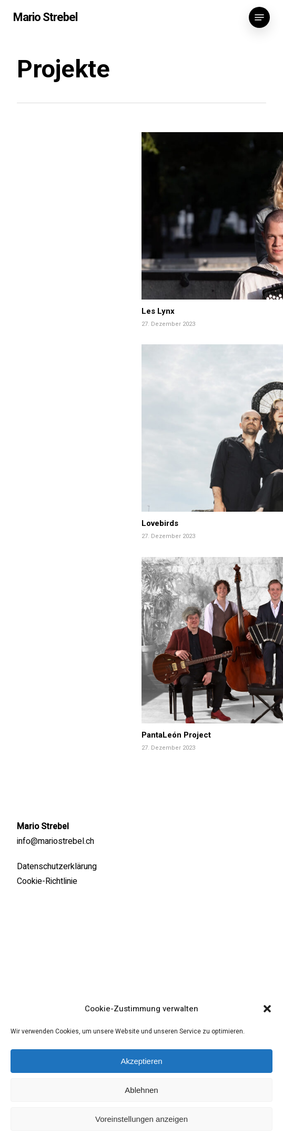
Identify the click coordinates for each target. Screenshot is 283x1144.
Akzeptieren (141, 1061)
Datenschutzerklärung (57, 866)
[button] (267, 1008)
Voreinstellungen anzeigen (141, 1119)
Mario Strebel (45, 17)
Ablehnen (141, 1090)
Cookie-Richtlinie (47, 881)
